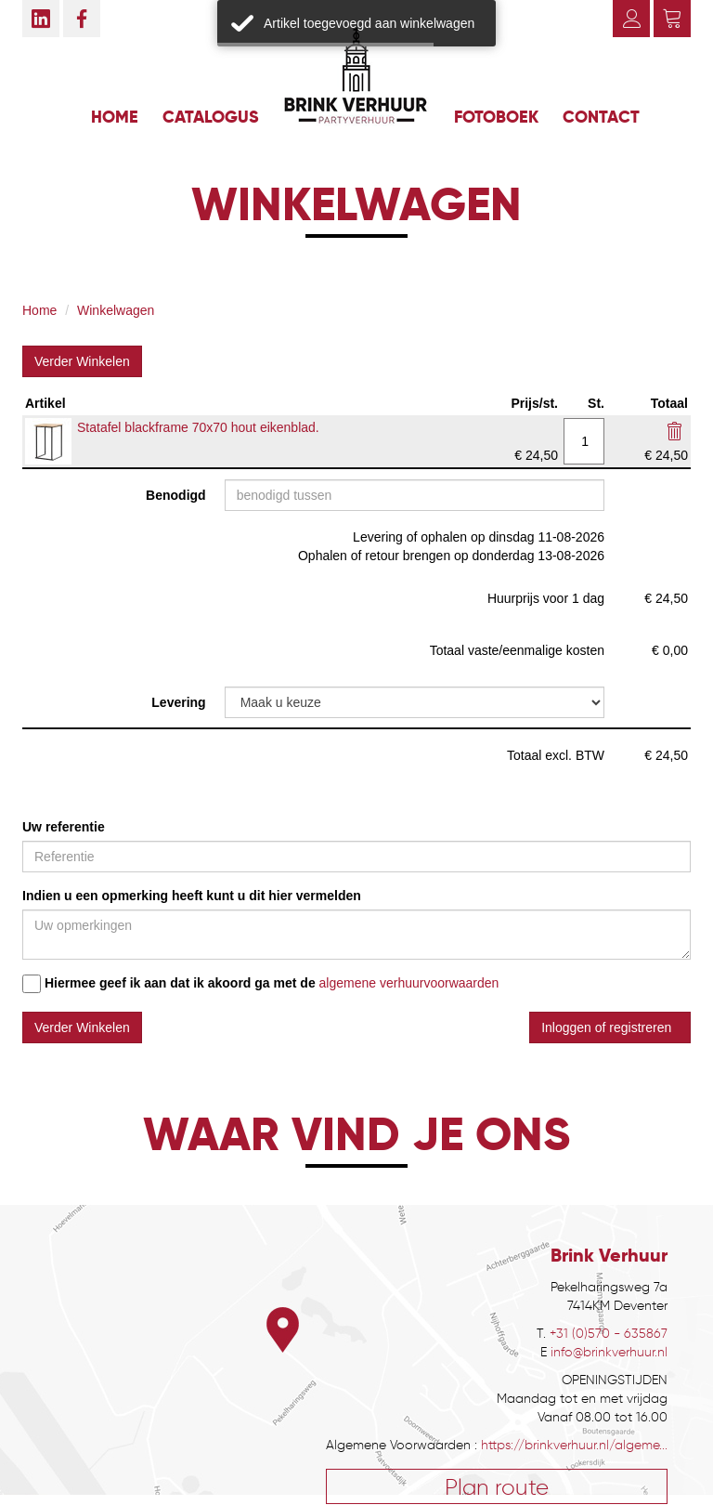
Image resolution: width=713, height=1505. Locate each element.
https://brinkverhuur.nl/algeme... (574, 1445)
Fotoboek (496, 116)
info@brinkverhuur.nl (609, 1352)
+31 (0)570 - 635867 (609, 1333)
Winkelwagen (115, 310)
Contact (601, 116)
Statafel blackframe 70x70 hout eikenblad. (198, 427)
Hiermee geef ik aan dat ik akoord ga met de (169, 984)
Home (114, 116)
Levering (178, 702)
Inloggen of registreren (610, 1027)
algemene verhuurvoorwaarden (409, 982)
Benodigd (176, 495)
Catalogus (210, 116)
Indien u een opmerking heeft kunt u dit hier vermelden (191, 895)
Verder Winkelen (82, 361)
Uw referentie (63, 826)
